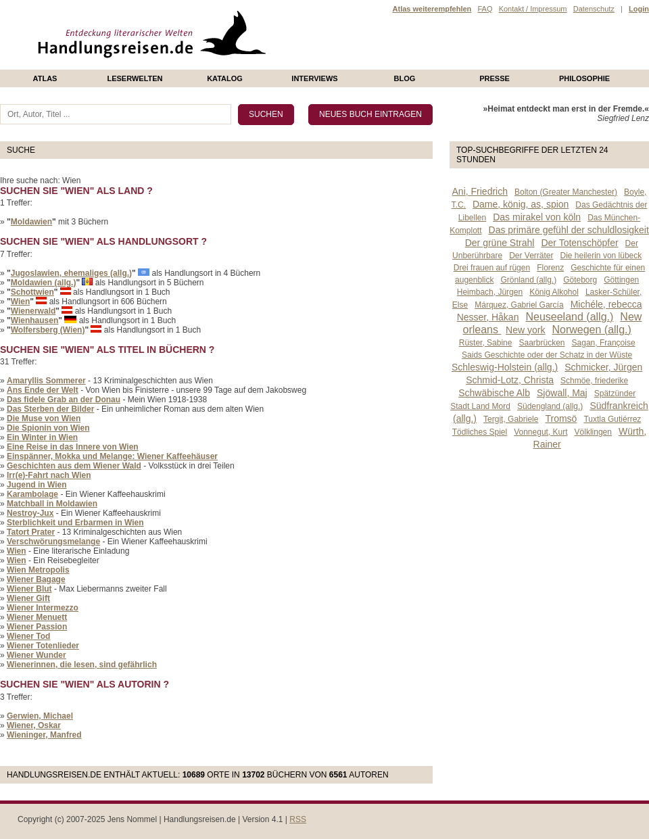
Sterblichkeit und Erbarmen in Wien (75, 522)
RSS (297, 819)
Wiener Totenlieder (43, 645)
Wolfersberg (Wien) (48, 330)
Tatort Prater (31, 532)
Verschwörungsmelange (53, 541)
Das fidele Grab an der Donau (63, 399)
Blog (405, 78)
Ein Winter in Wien (42, 437)
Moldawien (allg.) (43, 282)
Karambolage (32, 494)
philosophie (584, 78)
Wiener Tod (28, 636)
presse (494, 78)
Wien (20, 301)
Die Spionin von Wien (48, 428)
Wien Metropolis (38, 570)
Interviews (314, 78)
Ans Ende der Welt (42, 390)
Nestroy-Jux (30, 513)
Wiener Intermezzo (42, 608)
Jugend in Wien (37, 484)
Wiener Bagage (36, 579)
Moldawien (31, 221)
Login (639, 9)
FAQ (484, 9)
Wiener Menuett (37, 617)
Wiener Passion (37, 626)
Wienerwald (33, 311)
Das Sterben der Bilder (50, 409)
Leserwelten (134, 78)
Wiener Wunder (36, 655)
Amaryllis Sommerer (46, 380)
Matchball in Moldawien (52, 503)
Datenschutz (594, 9)
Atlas (45, 78)
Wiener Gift (28, 598)
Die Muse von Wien (43, 418)
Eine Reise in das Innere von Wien (73, 447)
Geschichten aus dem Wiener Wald (74, 466)
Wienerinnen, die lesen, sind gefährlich (82, 664)
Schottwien (32, 292)
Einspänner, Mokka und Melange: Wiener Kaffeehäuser (112, 456)
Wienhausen (35, 320)
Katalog (225, 78)
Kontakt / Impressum (533, 9)
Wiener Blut (29, 589)
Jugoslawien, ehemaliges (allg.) (71, 273)
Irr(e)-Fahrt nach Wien (49, 475)
